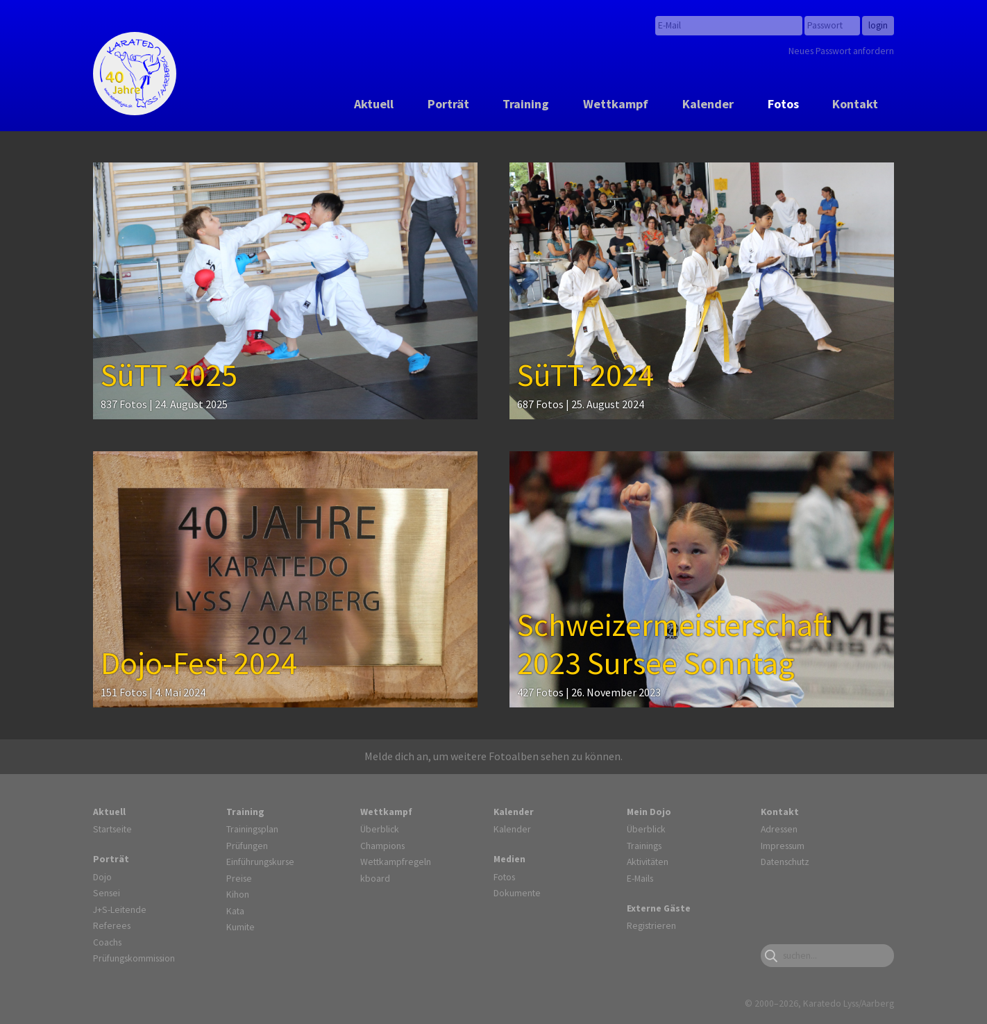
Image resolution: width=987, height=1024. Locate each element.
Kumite (240, 927)
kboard (375, 878)
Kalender (708, 104)
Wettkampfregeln (395, 861)
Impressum (782, 845)
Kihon (237, 894)
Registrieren (651, 925)
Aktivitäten (647, 861)
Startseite (112, 829)
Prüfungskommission (134, 958)
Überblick (379, 829)
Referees (111, 925)
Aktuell (374, 104)
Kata (235, 911)
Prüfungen (247, 845)
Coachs (107, 942)
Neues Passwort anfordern (841, 50)
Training (526, 104)
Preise (239, 878)
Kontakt (855, 104)
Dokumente (517, 893)
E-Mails (640, 878)
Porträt (448, 104)
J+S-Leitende (119, 909)
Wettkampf (615, 104)
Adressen (779, 829)
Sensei (106, 893)
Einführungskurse (260, 861)
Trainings (644, 845)
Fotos (783, 104)
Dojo (102, 877)
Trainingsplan (252, 829)
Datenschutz (785, 861)
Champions (382, 845)
